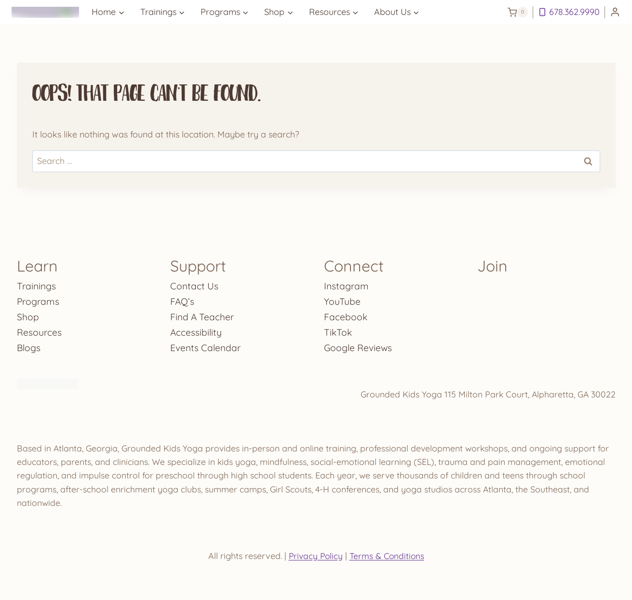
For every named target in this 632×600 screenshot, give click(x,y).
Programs (39, 299)
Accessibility (196, 330)
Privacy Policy (315, 555)
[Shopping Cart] (518, 12)
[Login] (615, 12)
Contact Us (194, 284)
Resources (39, 330)
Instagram (347, 284)
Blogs (29, 346)
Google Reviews (359, 346)
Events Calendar (206, 346)
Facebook (346, 315)
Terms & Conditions (388, 555)
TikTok (338, 330)
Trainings (37, 284)
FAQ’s (182, 299)
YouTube (342, 299)
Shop (28, 315)
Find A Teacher (202, 315)
